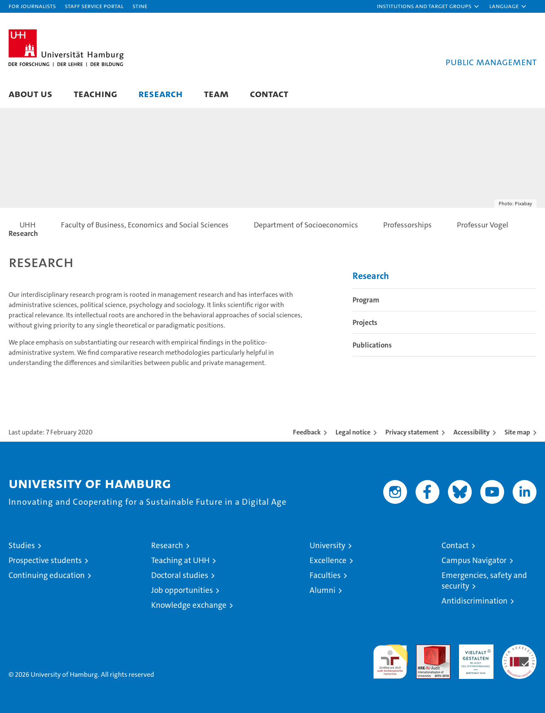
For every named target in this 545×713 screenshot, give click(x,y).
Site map (517, 432)
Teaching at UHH (180, 560)
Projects (365, 322)
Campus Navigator (474, 560)
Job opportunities (182, 590)
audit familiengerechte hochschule (390, 657)
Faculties (325, 575)
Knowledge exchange (189, 605)
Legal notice (353, 432)
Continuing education (47, 575)
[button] (428, 6)
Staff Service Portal (94, 5)
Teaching (95, 93)
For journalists (32, 5)
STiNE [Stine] (139, 5)
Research (160, 93)
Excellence (328, 560)
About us (30, 93)
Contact (269, 93)
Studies (22, 545)
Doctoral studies (179, 575)
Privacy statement (412, 432)
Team (216, 93)
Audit (424, 648)
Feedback (307, 432)
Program (366, 300)
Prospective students (45, 560)
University (327, 545)
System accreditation (519, 653)
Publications (372, 345)
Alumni (323, 590)
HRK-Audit (474, 648)
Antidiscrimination (475, 600)
